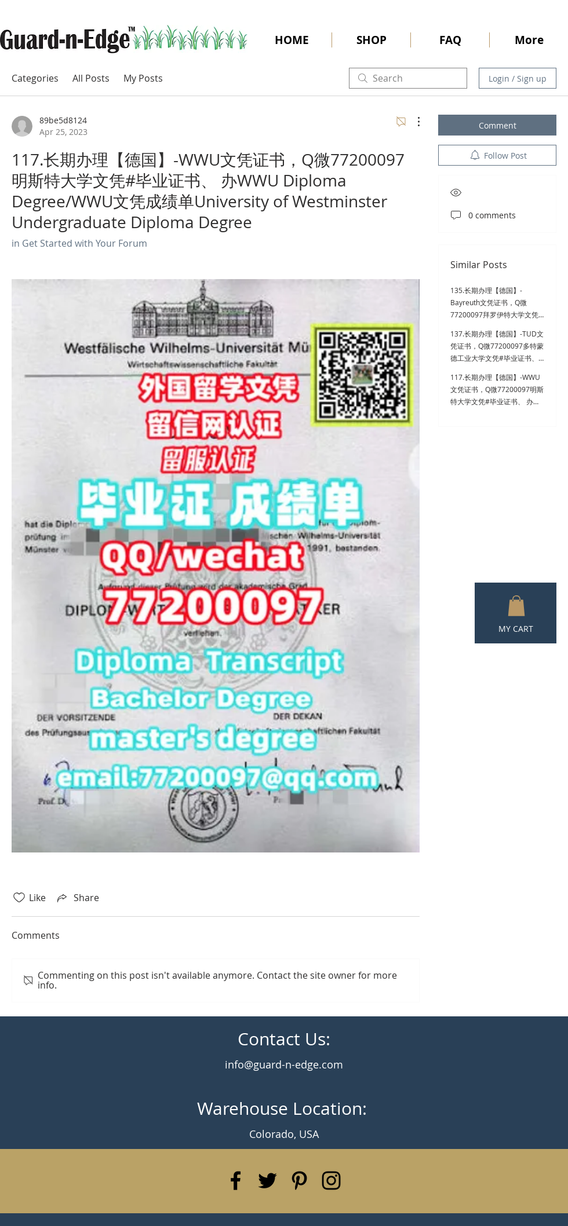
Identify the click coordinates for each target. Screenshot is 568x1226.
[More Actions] (413, 122)
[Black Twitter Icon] (267, 1180)
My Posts (143, 78)
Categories (35, 78)
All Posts (91, 78)
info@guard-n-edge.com (284, 1064)
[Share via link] (77, 898)
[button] (516, 605)
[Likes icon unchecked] (19, 898)
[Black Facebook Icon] (235, 1180)
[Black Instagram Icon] (331, 1180)
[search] (408, 78)
